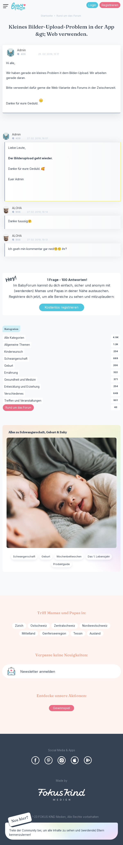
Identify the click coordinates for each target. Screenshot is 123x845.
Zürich (19, 625)
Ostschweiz (38, 625)
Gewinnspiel (61, 708)
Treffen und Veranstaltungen (23, 400)
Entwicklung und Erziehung (22, 387)
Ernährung (11, 373)
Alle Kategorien (15, 338)
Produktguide (61, 564)
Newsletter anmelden (37, 671)
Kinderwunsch (14, 352)
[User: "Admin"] (11, 52)
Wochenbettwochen (68, 556)
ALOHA (17, 208)
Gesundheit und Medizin (20, 380)
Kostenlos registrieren (61, 307)
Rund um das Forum (19, 408)
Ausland (95, 633)
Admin (21, 50)
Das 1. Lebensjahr (99, 556)
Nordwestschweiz (94, 625)
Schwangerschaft (16, 359)
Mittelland (28, 633)
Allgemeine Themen (17, 345)
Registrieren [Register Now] (110, 5)
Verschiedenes (14, 393)
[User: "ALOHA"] (6, 209)
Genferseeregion (54, 633)
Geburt (9, 366)
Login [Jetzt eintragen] (92, 5)
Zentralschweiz (64, 625)
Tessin (77, 633)
